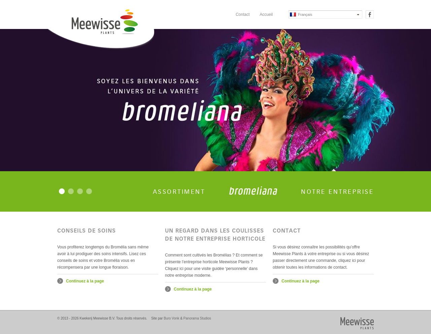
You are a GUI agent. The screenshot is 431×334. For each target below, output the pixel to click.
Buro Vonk (171, 318)
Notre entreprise (337, 191)
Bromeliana (253, 190)
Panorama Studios (197, 318)
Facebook (370, 14)
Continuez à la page (85, 281)
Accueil (266, 14)
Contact (243, 14)
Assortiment (179, 191)
